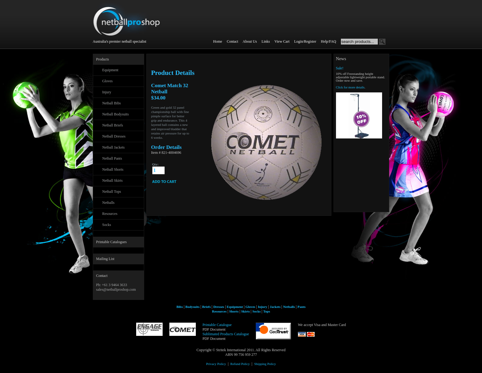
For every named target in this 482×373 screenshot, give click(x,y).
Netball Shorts (113, 169)
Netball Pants (112, 158)
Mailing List (105, 259)
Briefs (206, 307)
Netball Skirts (112, 180)
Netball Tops (111, 191)
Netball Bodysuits (115, 114)
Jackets (275, 307)
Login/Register (305, 41)
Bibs (179, 307)
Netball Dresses (114, 136)
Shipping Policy (265, 364)
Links (266, 41)
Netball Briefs (112, 125)
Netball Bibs (111, 103)
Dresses (218, 307)
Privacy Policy (216, 364)
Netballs (108, 202)
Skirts (245, 311)
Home (217, 41)
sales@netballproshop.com (116, 289)
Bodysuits (192, 307)
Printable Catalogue (217, 325)
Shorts (234, 311)
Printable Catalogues (111, 242)
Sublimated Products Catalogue (226, 334)
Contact (232, 41)
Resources (109, 214)
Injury (106, 92)
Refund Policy (240, 364)
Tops (266, 311)
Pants (302, 307)
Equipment (110, 70)
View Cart (282, 41)
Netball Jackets (113, 147)
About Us (250, 41)
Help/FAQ (328, 41)
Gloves (107, 81)
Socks (106, 225)
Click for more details (350, 87)
